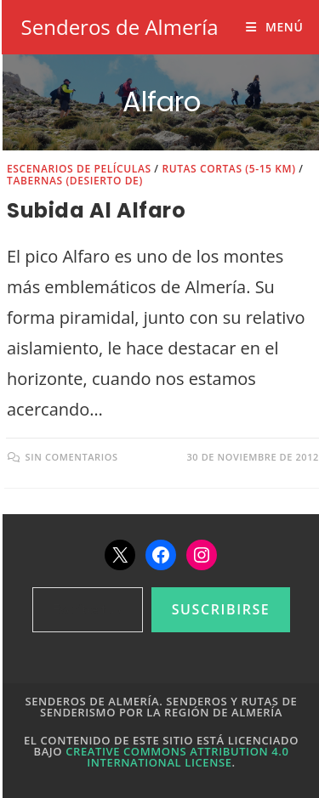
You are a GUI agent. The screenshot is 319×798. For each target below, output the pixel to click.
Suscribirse (221, 609)
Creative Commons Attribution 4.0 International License (177, 757)
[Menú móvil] (274, 27)
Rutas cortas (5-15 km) (228, 168)
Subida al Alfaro (96, 210)
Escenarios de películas (79, 168)
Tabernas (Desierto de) (75, 180)
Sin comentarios (72, 456)
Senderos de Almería (120, 27)
